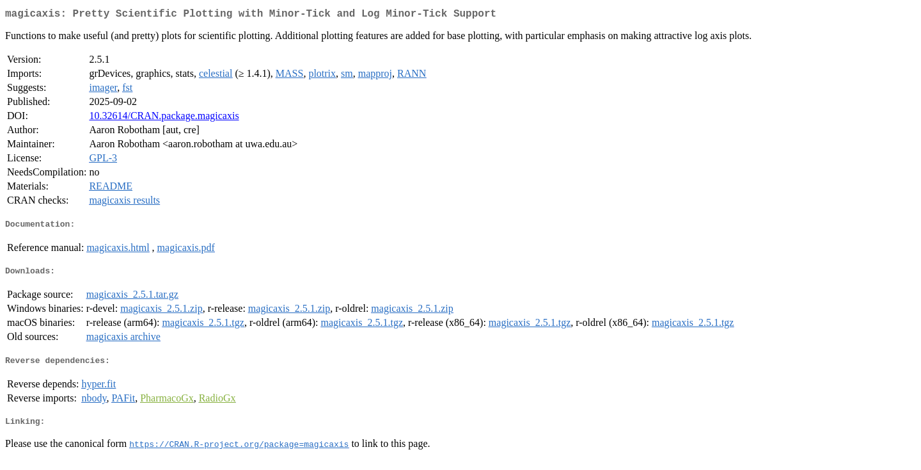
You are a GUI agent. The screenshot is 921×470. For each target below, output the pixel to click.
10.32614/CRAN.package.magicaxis (164, 118)
